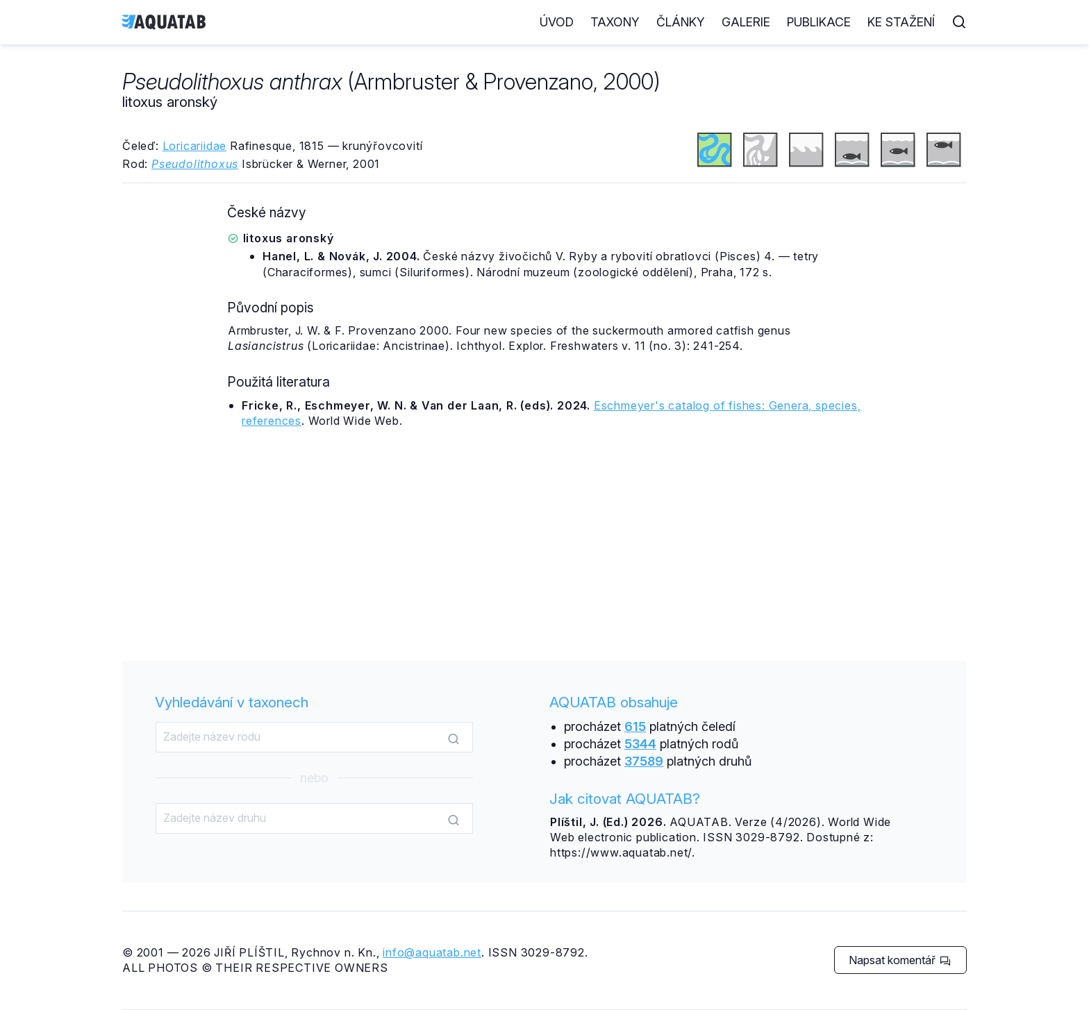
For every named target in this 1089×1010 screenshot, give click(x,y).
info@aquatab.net (432, 952)
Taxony (615, 22)
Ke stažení (901, 22)
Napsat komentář (900, 960)
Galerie (746, 22)
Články (680, 22)
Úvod (557, 22)
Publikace (819, 22)
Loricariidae (195, 146)
